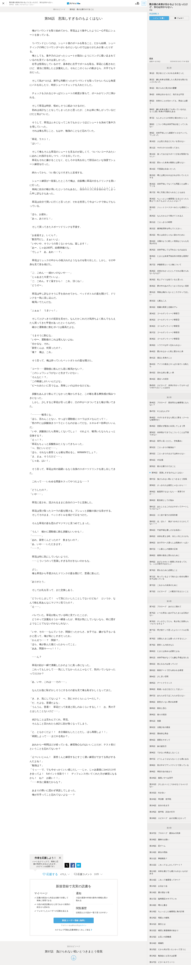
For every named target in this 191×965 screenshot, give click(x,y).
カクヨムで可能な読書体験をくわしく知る (73, 930)
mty (150, 10)
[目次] (144, 3)
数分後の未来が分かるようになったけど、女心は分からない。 (168, 5)
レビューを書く (159, 18)
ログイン (83, 925)
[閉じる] (60, 858)
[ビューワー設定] (137, 3)
